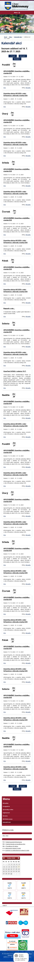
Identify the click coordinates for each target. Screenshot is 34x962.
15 (8, 869)
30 (3, 864)
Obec (10, 37)
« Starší (12, 56)
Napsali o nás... (9, 308)
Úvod (5, 37)
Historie (5, 816)
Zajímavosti (6, 813)
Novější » (17, 59)
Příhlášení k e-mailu (8, 830)
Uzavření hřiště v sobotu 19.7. (14, 371)
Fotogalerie (6, 806)
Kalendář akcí (18, 37)
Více (4, 88)
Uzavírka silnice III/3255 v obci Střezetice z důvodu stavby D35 (15, 94)
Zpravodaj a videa (8, 809)
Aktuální (22, 56)
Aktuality (28, 88)
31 (6, 864)
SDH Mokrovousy (7, 819)
